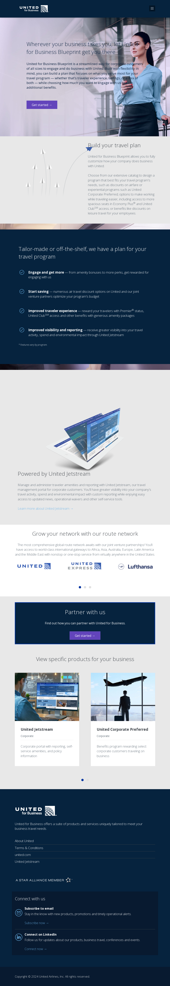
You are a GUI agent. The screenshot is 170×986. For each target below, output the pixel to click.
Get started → (42, 105)
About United (24, 841)
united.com (23, 854)
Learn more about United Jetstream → (45, 508)
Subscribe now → (37, 923)
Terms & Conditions (29, 848)
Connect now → (36, 949)
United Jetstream (37, 729)
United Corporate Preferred (122, 729)
